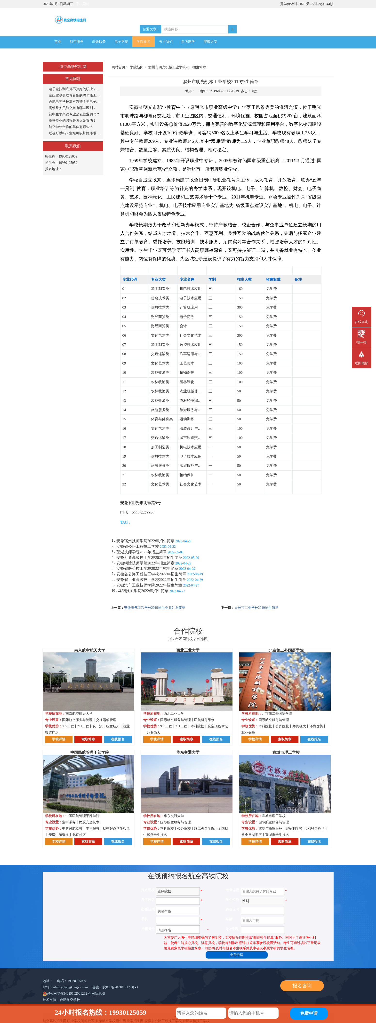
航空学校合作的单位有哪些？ (71, 127)
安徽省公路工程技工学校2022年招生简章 (151, 574)
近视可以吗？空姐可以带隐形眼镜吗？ (75, 133)
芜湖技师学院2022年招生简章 (141, 552)
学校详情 (58, 739)
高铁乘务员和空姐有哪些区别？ (72, 108)
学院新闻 (143, 41)
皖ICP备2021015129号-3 (120, 987)
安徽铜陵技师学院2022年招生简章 (145, 563)
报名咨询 (302, 985)
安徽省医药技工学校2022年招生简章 (147, 568)
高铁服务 (99, 41)
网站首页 (118, 67)
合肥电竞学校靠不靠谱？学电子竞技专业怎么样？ (75, 101)
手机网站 (82, 4)
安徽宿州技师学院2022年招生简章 (145, 541)
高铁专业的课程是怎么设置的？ (72, 120)
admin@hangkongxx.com (70, 987)
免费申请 (236, 955)
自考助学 (188, 41)
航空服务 (76, 41)
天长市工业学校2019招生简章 (256, 608)
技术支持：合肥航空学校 (61, 1000)
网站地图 (98, 993)
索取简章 (88, 739)
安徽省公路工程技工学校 (137, 546)
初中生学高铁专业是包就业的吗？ (74, 114)
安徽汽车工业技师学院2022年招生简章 (149, 585)
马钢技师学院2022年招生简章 (143, 591)
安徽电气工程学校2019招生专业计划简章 (154, 608)
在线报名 (118, 739)
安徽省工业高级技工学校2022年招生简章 (151, 580)
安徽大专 (210, 41)
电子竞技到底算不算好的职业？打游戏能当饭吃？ (75, 89)
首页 (57, 41)
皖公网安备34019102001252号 (69, 993)
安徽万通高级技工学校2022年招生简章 (149, 557)
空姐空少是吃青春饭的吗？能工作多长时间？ (75, 95)
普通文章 (151, 29)
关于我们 (166, 41)
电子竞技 (121, 41)
